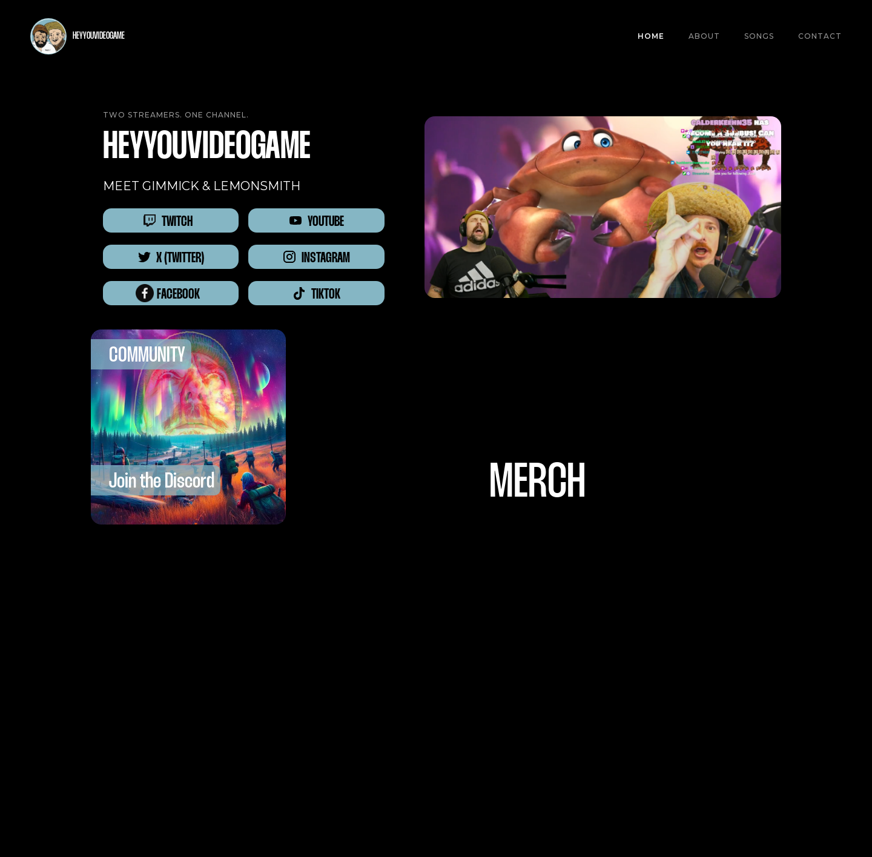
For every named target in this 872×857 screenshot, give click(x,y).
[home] (77, 36)
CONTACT (820, 36)
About (704, 36)
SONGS (759, 36)
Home (651, 36)
